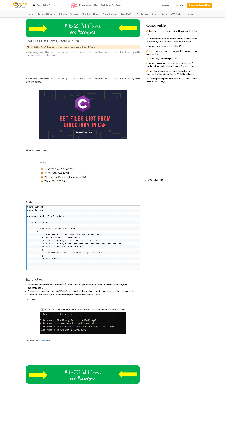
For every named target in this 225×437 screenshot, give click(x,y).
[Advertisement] (83, 66)
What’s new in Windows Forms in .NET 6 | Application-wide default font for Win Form (170, 65)
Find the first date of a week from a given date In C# (171, 52)
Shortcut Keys (159, 14)
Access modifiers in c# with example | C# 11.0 (171, 32)
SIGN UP (180, 5)
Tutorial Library (46, 14)
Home (31, 14)
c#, (45, 47)
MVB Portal (176, 14)
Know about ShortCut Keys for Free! (100, 5)
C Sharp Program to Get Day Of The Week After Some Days (172, 80)
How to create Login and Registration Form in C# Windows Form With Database (170, 72)
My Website (43, 344)
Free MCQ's (127, 14)
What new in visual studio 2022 (165, 46)
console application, (71, 47)
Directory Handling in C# (161, 58)
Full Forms (142, 14)
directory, (56, 47)
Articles (63, 14)
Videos (74, 14)
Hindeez (190, 14)
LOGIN (166, 5)
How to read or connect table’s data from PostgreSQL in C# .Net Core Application (172, 40)
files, (49, 47)
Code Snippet (110, 14)
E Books (86, 14)
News (96, 14)
